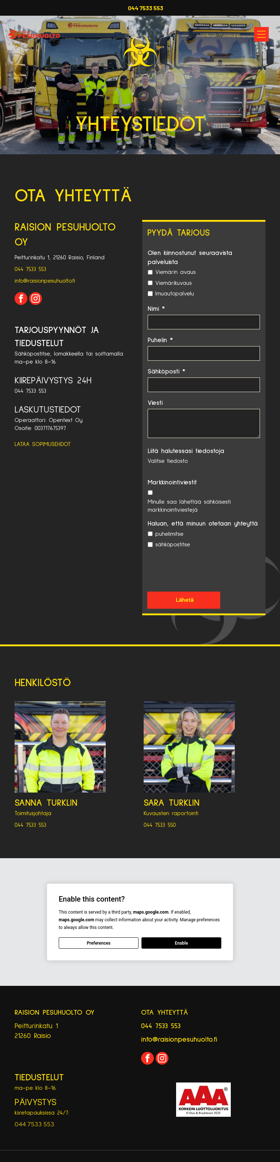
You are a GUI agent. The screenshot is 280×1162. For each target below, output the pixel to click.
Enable (181, 943)
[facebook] (21, 299)
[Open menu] (261, 34)
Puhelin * (160, 340)
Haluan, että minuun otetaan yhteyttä (203, 523)
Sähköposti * (166, 371)
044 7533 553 (30, 269)
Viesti (155, 403)
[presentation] (203, 569)
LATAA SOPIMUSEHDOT (43, 444)
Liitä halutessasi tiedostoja (186, 451)
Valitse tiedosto (168, 461)
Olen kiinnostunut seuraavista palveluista (190, 258)
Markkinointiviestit (172, 482)
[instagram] (35, 299)
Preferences (98, 943)
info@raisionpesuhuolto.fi (45, 281)
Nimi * (156, 309)
